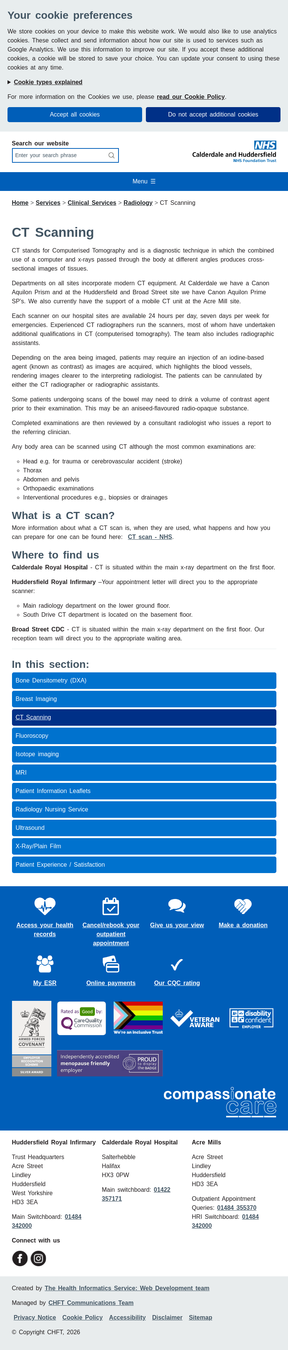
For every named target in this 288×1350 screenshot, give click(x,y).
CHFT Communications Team (91, 1303)
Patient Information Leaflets (53, 791)
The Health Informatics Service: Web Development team (127, 1288)
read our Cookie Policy (191, 97)
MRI (21, 772)
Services (48, 203)
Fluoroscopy (32, 736)
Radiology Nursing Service (52, 809)
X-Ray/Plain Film (39, 846)
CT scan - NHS (150, 537)
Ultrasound (30, 828)
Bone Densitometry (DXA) (51, 680)
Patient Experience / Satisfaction (60, 864)
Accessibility (127, 1317)
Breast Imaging (36, 699)
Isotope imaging (37, 754)
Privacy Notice (35, 1317)
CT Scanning (33, 717)
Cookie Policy (82, 1317)
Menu (143, 181)
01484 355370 (236, 1208)
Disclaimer (167, 1317)
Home (20, 203)
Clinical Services (92, 203)
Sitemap (200, 1317)
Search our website (40, 143)
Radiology (138, 203)
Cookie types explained (48, 82)
